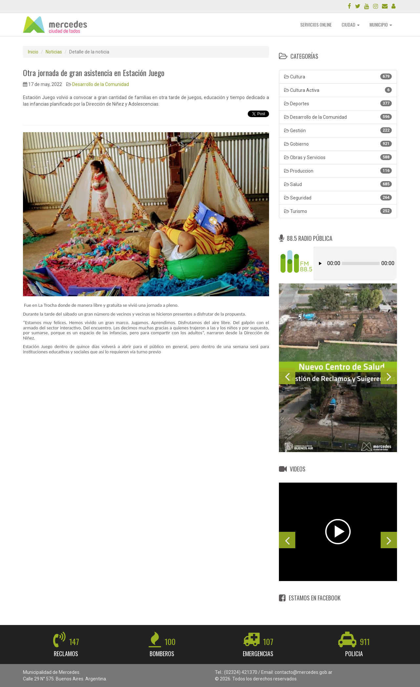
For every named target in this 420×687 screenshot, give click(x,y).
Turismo (338, 211)
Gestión (338, 130)
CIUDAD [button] (351, 24)
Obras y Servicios (338, 157)
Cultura (338, 76)
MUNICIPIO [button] (380, 24)
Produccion (338, 171)
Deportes (338, 103)
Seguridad (338, 197)
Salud (338, 184)
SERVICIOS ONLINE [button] (316, 24)
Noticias (54, 51)
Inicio (33, 51)
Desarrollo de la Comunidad (100, 84)
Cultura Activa (338, 90)
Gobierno (338, 144)
